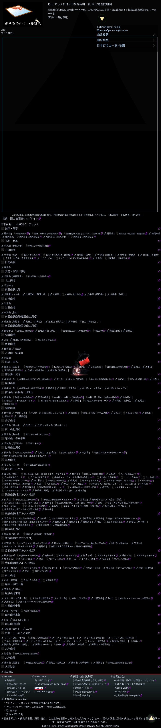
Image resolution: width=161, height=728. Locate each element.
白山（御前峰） (11, 580)
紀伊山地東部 (12, 593)
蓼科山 (75, 474)
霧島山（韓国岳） (13, 662)
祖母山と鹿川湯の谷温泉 (26, 653)
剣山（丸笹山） (20, 620)
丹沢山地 (10, 420)
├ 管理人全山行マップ (15, 684)
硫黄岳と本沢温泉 (90, 480)
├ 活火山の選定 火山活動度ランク (89, 684)
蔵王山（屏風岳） (57, 321)
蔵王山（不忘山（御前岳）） (85, 321)
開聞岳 (99, 662)
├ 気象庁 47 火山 (81, 688)
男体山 (82, 367)
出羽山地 (10, 307)
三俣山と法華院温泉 (13, 641)
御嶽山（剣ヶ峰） (13, 534)
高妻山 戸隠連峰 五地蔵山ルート (108, 452)
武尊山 (155, 379)
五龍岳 (83, 499)
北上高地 (10, 280)
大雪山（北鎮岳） (106, 255)
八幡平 (56, 294)
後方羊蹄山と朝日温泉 (38, 276)
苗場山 (7, 397)
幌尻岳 (7, 267)
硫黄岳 (73, 480)
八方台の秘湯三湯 (38, 477)
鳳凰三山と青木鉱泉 (68, 555)
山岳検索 (103, 34)
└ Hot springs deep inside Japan (50, 684)
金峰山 (117, 413)
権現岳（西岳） (42, 490)
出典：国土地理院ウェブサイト (20, 218)
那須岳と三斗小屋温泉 (36, 367)
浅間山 (141, 400)
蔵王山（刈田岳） (34, 321)
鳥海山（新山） (11, 312)
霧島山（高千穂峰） (81, 662)
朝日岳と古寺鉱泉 (46, 340)
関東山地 (10, 408)
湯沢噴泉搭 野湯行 (12, 370)
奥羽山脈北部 (12, 289)
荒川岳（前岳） (93, 568)
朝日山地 (10, 334)
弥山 (110, 598)
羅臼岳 (7, 233)
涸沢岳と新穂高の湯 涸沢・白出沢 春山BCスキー (26, 456)
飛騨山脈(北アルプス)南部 (20, 513)
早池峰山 (8, 285)
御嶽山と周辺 (12, 529)
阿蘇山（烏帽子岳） (101, 644)
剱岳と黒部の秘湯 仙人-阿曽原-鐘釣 (123, 503)
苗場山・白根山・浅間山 (19, 392)
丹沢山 (29, 425)
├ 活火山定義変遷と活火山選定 (88, 680)
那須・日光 (11, 361)
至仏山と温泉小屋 (138, 379)
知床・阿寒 (11, 228)
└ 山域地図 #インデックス (17, 691)
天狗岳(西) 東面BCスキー (15, 480)
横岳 (39, 483)
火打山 (41, 452)
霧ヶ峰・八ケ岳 (14, 468)
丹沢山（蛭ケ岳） (13, 425)
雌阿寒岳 (9, 237)
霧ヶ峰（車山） (11, 474)
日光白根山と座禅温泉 (117, 367)
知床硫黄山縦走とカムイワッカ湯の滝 (83, 233)
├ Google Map (120, 691)
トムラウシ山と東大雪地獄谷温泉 (74, 258)
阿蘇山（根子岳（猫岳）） (17, 644)
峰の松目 (38, 480)
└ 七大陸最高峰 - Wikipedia (126, 695)
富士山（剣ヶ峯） (13, 434)
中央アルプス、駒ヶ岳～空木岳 (33, 543)
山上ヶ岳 (61, 598)
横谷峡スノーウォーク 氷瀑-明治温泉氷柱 (73, 477)
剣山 (6, 620)
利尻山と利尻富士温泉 (38, 246)
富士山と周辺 (12, 429)
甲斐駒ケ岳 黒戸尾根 (28, 555)
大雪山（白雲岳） (151, 255)
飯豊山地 (10, 343)
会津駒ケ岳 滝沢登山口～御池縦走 (34, 379)
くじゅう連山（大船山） (94, 638)
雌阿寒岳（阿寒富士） (57, 237)
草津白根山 (43, 397)
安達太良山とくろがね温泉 (75, 331)
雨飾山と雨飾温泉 (23, 452)
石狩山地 (10, 249)
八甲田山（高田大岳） (36, 294)
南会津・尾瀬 (12, 374)
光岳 (27, 571)
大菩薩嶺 (21, 416)
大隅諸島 (10, 666)
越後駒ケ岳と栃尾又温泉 (30, 388)
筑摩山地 (10, 459)
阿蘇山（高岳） (120, 641)
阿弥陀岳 (29, 487)
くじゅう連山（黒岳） (66, 638)
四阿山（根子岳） (123, 400)
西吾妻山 (8, 330)
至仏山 (121, 379)
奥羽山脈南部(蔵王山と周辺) (21, 316)
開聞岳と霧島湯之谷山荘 (119, 663)
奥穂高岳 (59, 521)
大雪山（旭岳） (11, 255)
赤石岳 (109, 568)
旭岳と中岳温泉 (31, 255)
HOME (8, 676)
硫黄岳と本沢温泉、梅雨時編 (17, 484)
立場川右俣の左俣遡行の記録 (83, 487)
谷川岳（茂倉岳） (68, 388)
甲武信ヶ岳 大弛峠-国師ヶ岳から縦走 (47, 413)
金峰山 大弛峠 (132, 413)
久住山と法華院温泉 (39, 638)
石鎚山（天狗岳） (13, 629)
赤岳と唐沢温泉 (11, 487)
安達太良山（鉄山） (47, 330)
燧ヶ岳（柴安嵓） (77, 379)
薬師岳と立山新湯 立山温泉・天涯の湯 (80, 506)
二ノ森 (29, 629)
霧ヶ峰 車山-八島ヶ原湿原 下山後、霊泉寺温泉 (44, 474)
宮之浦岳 (8, 671)
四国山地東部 (12, 614)
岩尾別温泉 (21, 233)
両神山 (7, 413)
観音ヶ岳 (87, 555)
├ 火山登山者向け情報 (84, 691)
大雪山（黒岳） (84, 255)
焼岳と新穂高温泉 (115, 522)
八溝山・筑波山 (14, 352)
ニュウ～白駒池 (131, 477)
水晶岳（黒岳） (115, 499)
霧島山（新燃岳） (57, 662)
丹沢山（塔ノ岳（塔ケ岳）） (51, 425)
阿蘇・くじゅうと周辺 (18, 632)
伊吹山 (18, 589)
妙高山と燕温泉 (68, 452)
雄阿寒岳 (156, 233)
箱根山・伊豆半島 (15, 438)
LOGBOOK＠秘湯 (43, 691)
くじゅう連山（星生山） (41, 641)
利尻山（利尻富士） (14, 246)
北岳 (41, 558)
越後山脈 (10, 383)
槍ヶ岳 (43, 518)
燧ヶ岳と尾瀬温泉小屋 (101, 379)
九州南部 (10, 657)
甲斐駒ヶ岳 (9, 555)
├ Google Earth (120, 688)
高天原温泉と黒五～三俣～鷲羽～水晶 (21, 503)
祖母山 (7, 653)
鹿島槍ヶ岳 (97, 499)
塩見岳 (105, 558)
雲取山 (148, 413)
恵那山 (42, 546)
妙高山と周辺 (12, 447)
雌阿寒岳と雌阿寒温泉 (29, 237)
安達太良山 (115, 330)
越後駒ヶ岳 (9, 388)
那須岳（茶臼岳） (13, 367)
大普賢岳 (98, 598)
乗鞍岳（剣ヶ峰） (138, 521)
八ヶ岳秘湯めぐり (129, 474)
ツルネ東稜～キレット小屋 (126, 487)
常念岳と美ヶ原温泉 (24, 518)
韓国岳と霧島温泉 (34, 663)
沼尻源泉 (99, 331)
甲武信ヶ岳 (20, 413)
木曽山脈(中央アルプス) (18, 538)
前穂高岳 (73, 521)
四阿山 (76, 400)
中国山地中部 (12, 605)
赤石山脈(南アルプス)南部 (20, 562)
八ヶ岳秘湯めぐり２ (13, 477)
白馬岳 (7, 499)
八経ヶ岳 (8, 601)
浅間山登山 (9, 404)
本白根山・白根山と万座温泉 (67, 397)
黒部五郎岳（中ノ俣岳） (117, 506)
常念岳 (7, 518)
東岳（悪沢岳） (11, 568)
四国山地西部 (12, 623)
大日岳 (18, 349)
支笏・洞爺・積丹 (15, 271)
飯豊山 (7, 349)
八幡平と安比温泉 (73, 294)
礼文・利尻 (11, 240)
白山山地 (10, 575)
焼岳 (99, 521)
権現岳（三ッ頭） (64, 490)
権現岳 (105, 487)
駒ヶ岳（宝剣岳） (62, 543)
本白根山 (127, 397)
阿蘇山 (136, 641)
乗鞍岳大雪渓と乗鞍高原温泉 (17, 525)
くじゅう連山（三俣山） (123, 638)
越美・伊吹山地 (14, 584)
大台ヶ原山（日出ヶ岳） (16, 598)
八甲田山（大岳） (13, 294)
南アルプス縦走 (25, 559)
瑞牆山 (74, 413)
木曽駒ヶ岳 (9, 543)
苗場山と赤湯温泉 (23, 397)
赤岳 (65, 483)
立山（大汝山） (11, 506)
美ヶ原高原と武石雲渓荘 (37, 465)
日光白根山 (96, 367)
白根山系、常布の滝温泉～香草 (102, 397)
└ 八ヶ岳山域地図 (14, 695)
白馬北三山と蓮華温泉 (25, 499)
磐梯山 (129, 330)
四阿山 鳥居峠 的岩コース (96, 401)
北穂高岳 (86, 518)
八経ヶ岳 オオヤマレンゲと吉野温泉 (134, 598)
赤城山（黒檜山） (36, 370)
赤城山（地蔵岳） (59, 370)
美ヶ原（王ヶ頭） (13, 465)
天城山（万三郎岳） (14, 443)
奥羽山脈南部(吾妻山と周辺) (21, 325)
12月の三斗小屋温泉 (63, 367)
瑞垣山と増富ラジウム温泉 (95, 413)
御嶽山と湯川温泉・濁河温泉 (39, 534)
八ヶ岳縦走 (151, 477)
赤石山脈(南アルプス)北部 (20, 550)
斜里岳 (110, 233)
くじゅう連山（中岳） (15, 638)
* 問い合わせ (10, 710)
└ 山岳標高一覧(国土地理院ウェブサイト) (133, 680)
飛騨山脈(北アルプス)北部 (20, 494)
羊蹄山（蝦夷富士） (14, 276)
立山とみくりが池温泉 (35, 506)
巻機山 (51, 388)
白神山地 (10, 298)
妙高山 (52, 452)
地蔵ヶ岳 (49, 555)
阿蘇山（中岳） (43, 644)
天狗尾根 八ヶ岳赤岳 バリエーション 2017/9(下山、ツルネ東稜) (119, 484)
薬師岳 (54, 506)
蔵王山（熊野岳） (13, 321)
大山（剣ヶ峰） (11, 610)
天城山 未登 (33, 443)
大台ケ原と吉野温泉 (41, 598)
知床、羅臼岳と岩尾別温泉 (46, 233)
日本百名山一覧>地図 (111, 45)
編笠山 (81, 490)
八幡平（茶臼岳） (96, 294)
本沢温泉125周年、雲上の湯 (119, 480)
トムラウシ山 (46, 258)
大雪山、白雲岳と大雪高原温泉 (19, 258)
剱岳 (100, 503)
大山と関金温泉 (31, 611)
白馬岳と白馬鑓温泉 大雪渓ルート (58, 499)
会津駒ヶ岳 (9, 379)
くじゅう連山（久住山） (70, 641)
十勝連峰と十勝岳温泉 (117, 258)
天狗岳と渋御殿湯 (108, 477)
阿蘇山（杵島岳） (77, 644)
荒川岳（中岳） (52, 568)
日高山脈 (10, 262)
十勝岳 (98, 258)
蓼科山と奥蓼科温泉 (93, 474)
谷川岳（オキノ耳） (117, 388)
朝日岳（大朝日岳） (22, 339)
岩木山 (7, 303)
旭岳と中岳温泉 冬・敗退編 (58, 255)
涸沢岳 (99, 518)
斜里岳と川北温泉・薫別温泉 (132, 233)
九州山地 (10, 648)
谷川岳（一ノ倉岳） (92, 388)
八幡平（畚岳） (117, 294)
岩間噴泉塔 (51, 580)
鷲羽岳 (48, 503)
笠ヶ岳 (48, 509)
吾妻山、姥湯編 (24, 331)
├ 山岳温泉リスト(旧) (14, 688)
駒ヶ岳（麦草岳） (120, 543)
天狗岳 (112, 474)
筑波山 (7, 357)
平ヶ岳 (60, 379)
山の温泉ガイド (42, 680)
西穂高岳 (87, 521)
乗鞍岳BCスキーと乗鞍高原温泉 (52, 525)
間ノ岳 (72, 558)
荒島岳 (7, 589)
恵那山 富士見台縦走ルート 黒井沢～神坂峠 (70, 546)
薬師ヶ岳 (126, 555)
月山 (6, 339)
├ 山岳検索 (9, 680)
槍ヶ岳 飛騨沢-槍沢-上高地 (63, 518)
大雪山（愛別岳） (129, 255)
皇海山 (137, 367)
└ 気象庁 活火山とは (83, 695)
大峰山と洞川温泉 (79, 598)
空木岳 (137, 543)
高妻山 (85, 452)
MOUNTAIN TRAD (110, 726)
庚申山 (148, 367)
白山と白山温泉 (31, 580)
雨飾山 (7, 452)
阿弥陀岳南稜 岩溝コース (50, 487)
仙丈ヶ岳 (8, 558)
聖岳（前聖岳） (146, 568)
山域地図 (103, 40)
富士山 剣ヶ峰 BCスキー (37, 434)
